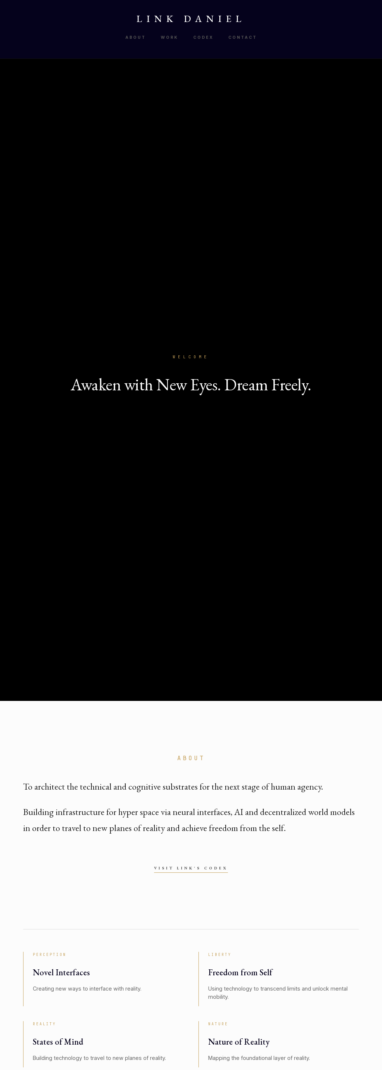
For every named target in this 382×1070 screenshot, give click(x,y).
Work (169, 37)
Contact (242, 37)
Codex (203, 37)
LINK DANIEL (191, 18)
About (135, 37)
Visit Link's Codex (191, 868)
